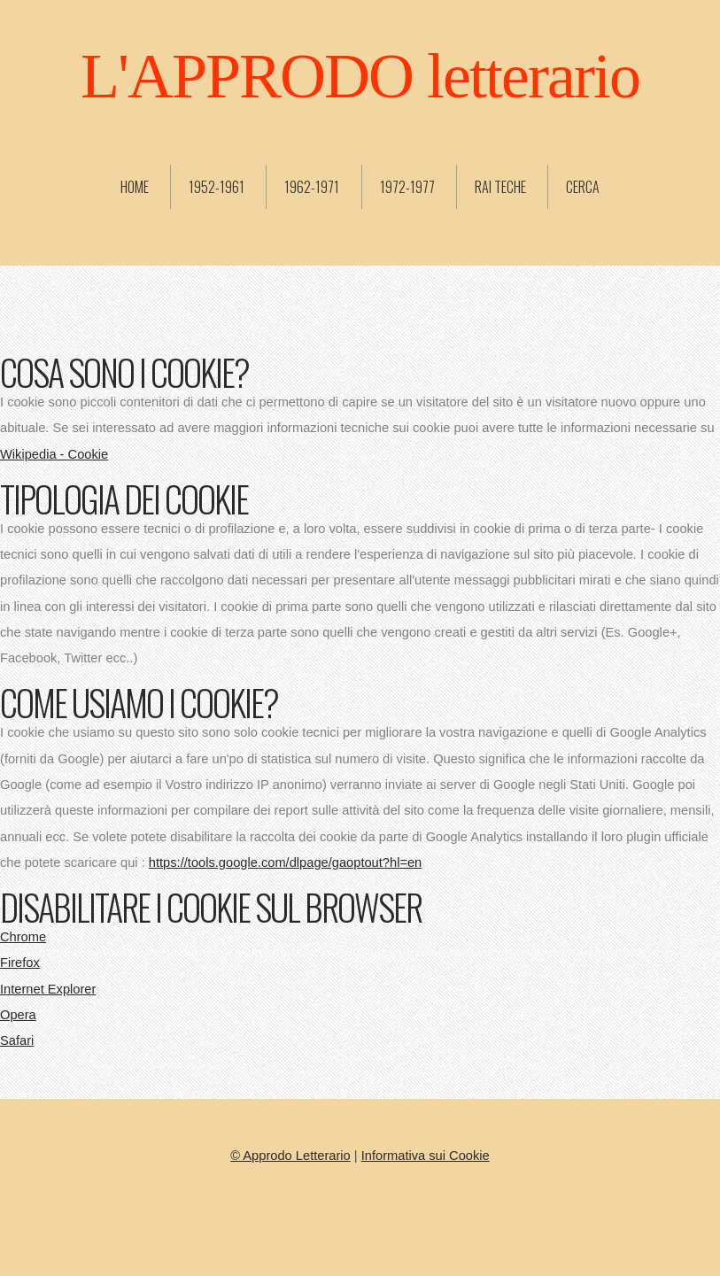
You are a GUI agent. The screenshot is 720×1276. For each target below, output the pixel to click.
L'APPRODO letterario (360, 76)
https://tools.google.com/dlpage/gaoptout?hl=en (285, 862)
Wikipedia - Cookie (54, 454)
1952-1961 (216, 186)
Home (134, 186)
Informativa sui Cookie (425, 1155)
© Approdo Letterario (290, 1155)
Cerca (583, 186)
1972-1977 (407, 186)
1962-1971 (311, 186)
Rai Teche (500, 186)
